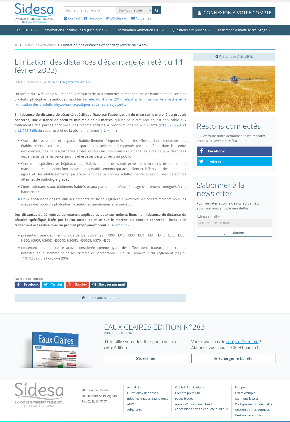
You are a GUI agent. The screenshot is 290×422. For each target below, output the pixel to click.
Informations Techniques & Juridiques (73, 30)
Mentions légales (247, 399)
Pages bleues (184, 399)
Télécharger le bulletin (233, 358)
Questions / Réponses (189, 30)
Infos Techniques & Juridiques (147, 399)
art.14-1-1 (108, 130)
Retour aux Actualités (234, 56)
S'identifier (146, 358)
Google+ (77, 285)
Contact (72, 18)
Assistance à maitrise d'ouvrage (242, 30)
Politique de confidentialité (253, 404)
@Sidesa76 (116, 18)
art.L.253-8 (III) (26, 130)
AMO (130, 404)
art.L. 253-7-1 (170, 125)
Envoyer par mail (108, 285)
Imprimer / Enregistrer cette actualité (67, 82)
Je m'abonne (234, 232)
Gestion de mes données (252, 410)
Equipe (240, 387)
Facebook (93, 18)
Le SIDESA (25, 30)
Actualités (141, 18)
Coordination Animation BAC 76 (140, 30)
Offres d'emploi (245, 393)
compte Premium (242, 341)
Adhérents (134, 410)
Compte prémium (187, 393)
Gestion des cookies (249, 415)
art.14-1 (121, 225)
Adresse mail (207, 216)
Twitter (210, 161)
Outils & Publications (189, 387)
